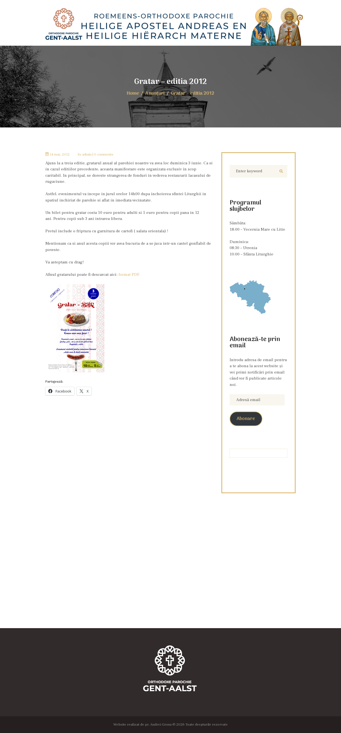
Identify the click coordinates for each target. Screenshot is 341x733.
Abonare (246, 419)
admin (87, 154)
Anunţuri (154, 93)
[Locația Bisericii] (170, 573)
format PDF (129, 274)
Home (133, 93)
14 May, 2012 (60, 154)
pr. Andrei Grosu (158, 724)
